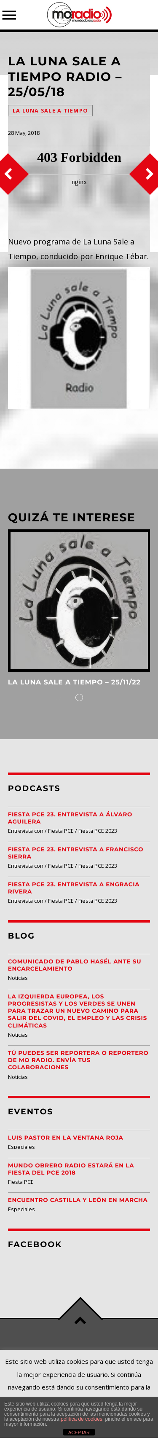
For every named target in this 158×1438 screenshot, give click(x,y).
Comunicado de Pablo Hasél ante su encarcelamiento (75, 965)
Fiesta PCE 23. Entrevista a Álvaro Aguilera (70, 818)
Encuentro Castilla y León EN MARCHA (78, 1200)
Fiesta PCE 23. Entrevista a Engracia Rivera (74, 888)
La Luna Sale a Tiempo (50, 110)
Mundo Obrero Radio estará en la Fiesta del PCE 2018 (71, 1169)
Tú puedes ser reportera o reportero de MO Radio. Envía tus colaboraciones (78, 1060)
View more (79, 600)
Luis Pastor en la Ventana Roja (65, 1138)
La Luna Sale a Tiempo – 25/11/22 (74, 683)
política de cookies (81, 1419)
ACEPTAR (79, 1432)
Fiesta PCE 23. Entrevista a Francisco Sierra (75, 853)
